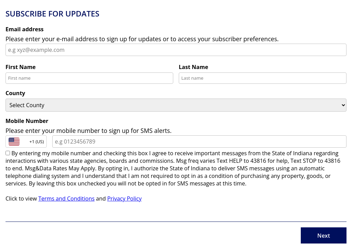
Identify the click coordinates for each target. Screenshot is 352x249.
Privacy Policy (124, 198)
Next (323, 235)
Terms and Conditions (66, 198)
